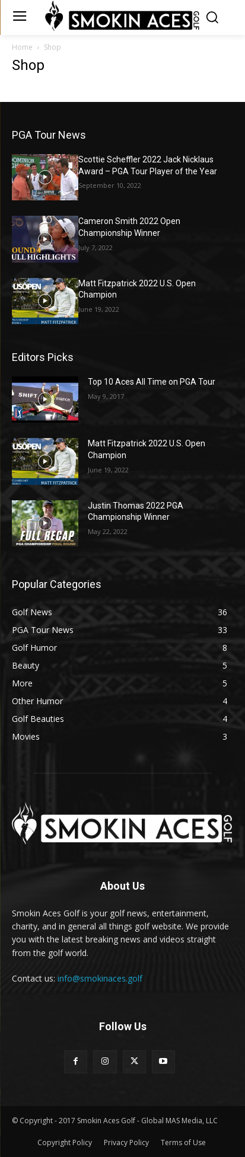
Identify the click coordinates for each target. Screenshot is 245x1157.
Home (22, 47)
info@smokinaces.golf (100, 978)
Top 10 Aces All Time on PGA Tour (151, 381)
